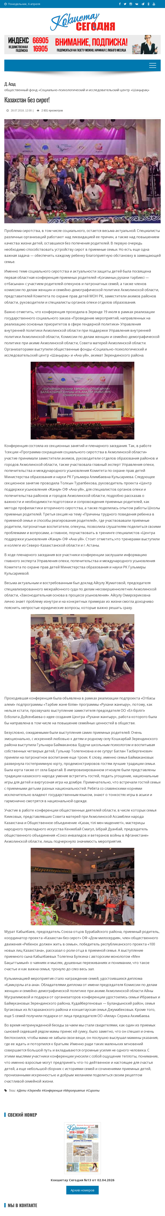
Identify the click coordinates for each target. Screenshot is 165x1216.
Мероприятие (75, 1090)
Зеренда (35, 1090)
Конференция (53, 1090)
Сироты (94, 1090)
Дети (22, 1090)
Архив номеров (82, 1190)
